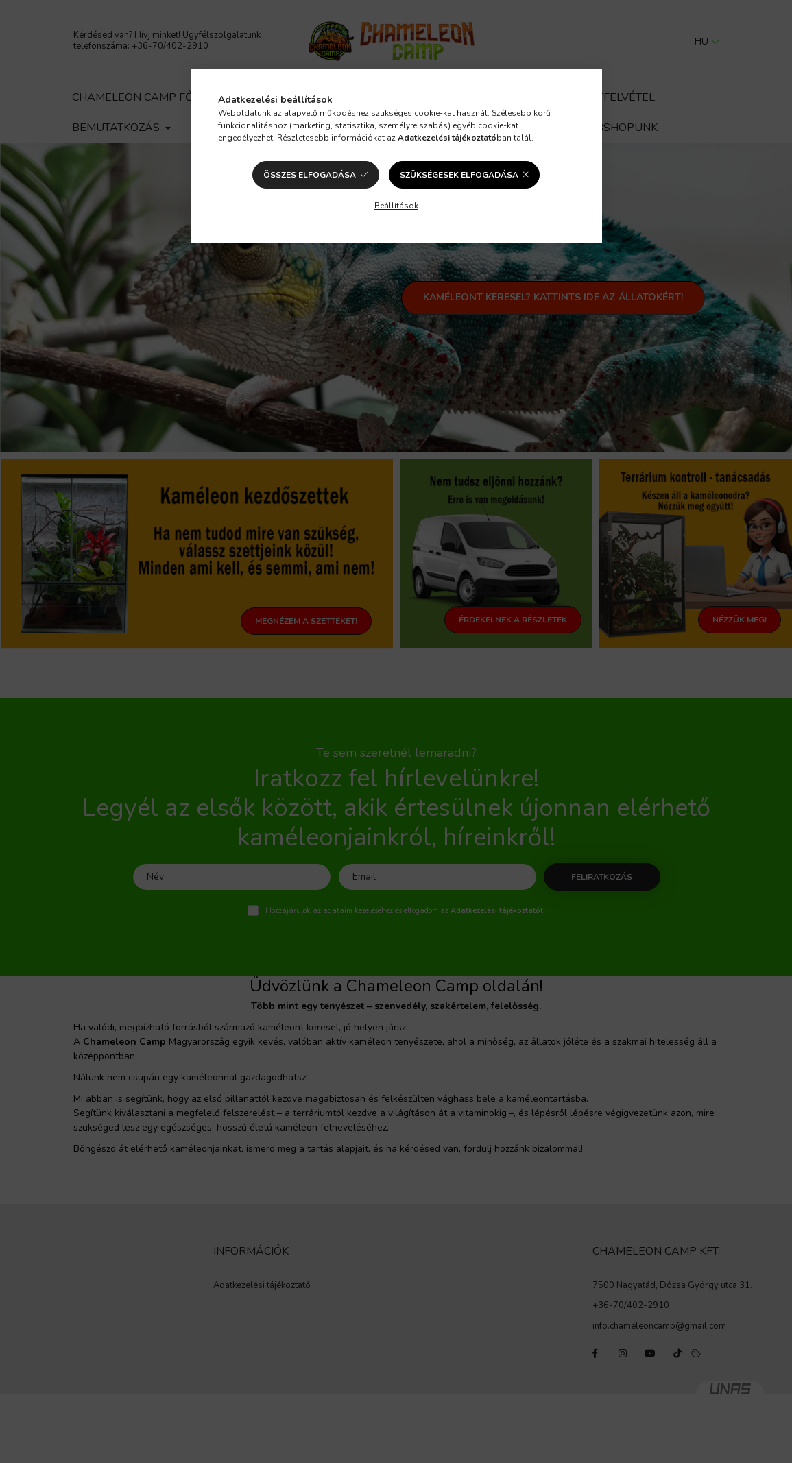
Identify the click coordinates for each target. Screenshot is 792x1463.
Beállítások (396, 205)
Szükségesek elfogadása (459, 174)
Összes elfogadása (309, 174)
